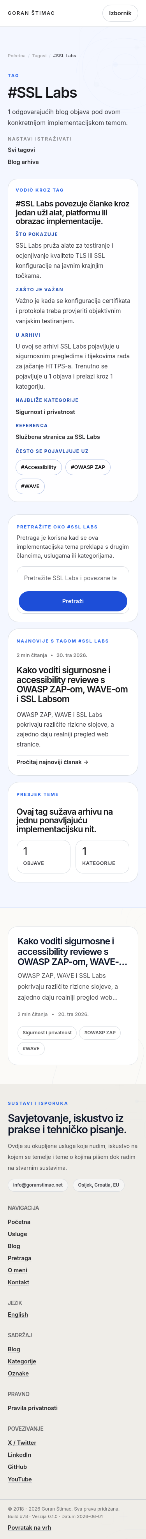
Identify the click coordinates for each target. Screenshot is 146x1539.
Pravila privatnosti (33, 1408)
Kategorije (22, 1361)
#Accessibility (38, 467)
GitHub (17, 1466)
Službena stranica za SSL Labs (58, 436)
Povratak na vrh (29, 1527)
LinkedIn (19, 1454)
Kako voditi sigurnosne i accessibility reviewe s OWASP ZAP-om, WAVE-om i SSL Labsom (72, 684)
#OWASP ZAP (88, 467)
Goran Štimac (31, 13)
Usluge (17, 1234)
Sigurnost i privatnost (45, 412)
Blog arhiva (23, 162)
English (18, 1314)
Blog (14, 1246)
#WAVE (30, 486)
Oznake (18, 1373)
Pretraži (73, 601)
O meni (17, 1270)
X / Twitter (22, 1442)
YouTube (20, 1479)
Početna (19, 1222)
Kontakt (18, 1282)
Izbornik (120, 13)
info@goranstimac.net (38, 1185)
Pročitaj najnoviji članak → (53, 762)
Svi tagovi (21, 149)
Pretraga (20, 1258)
